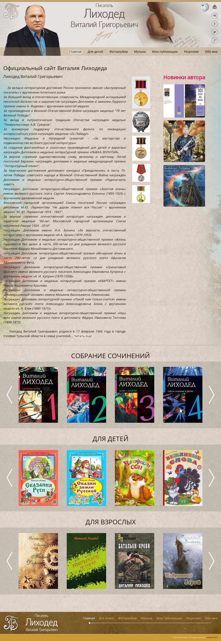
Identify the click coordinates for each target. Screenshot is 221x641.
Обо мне (211, 51)
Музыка (140, 51)
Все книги (106, 618)
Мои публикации (165, 51)
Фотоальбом (118, 51)
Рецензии (191, 51)
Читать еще (83, 336)
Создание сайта (212, 637)
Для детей (95, 51)
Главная (75, 51)
